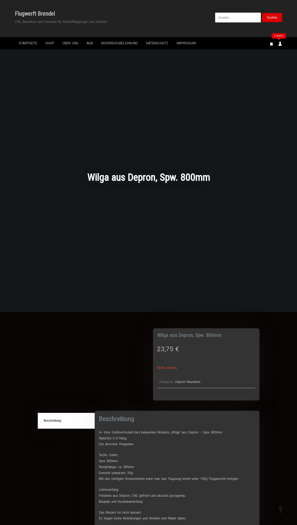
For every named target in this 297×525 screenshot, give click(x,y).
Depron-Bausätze (187, 382)
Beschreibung (52, 421)
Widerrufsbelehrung (119, 43)
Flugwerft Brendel (35, 13)
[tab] (67, 421)
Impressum (186, 43)
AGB (90, 43)
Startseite (28, 43)
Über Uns (70, 43)
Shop (49, 43)
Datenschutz (157, 43)
